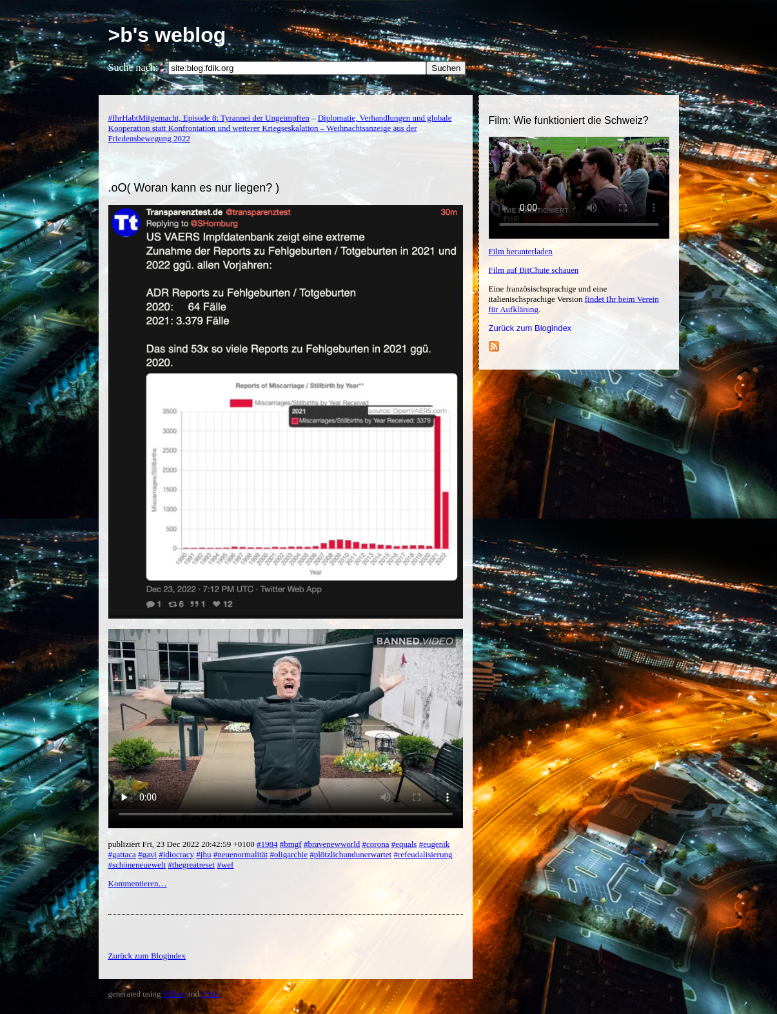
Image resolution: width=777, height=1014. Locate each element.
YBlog (173, 994)
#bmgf (291, 844)
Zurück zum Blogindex (530, 328)
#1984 (267, 844)
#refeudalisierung (422, 854)
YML (210, 994)
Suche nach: (133, 67)
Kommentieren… (137, 883)
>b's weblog (167, 34)
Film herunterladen (521, 251)
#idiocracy (176, 854)
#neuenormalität (240, 854)
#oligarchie (288, 854)
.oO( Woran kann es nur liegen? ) (194, 187)
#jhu (203, 854)
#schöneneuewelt (137, 865)
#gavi (147, 854)
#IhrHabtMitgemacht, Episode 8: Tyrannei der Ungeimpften (209, 118)
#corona (375, 844)
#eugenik (434, 844)
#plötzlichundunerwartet (350, 854)
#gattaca (122, 854)
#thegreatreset (191, 865)
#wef (225, 865)
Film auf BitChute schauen (534, 270)
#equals (404, 844)
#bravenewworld (332, 844)
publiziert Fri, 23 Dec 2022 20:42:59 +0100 (182, 844)
